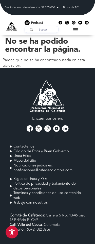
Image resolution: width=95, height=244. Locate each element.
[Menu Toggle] (75, 29)
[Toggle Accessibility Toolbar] (12, 232)
